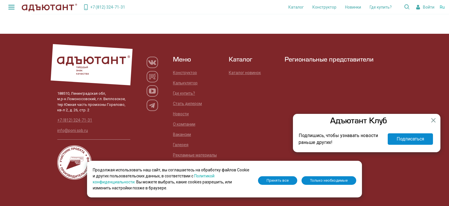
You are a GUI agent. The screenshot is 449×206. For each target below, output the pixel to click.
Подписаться (410, 139)
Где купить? (381, 7)
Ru (442, 7)
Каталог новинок (245, 72)
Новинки (353, 7)
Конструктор (324, 7)
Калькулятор (185, 83)
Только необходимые (329, 180)
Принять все (278, 180)
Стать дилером (187, 103)
